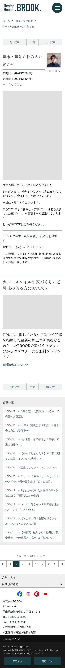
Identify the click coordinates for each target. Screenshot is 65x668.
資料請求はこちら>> (15, 364)
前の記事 (14, 42)
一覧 (32, 42)
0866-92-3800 (18, 616)
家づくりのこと (12, 84)
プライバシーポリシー (36, 650)
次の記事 (50, 42)
